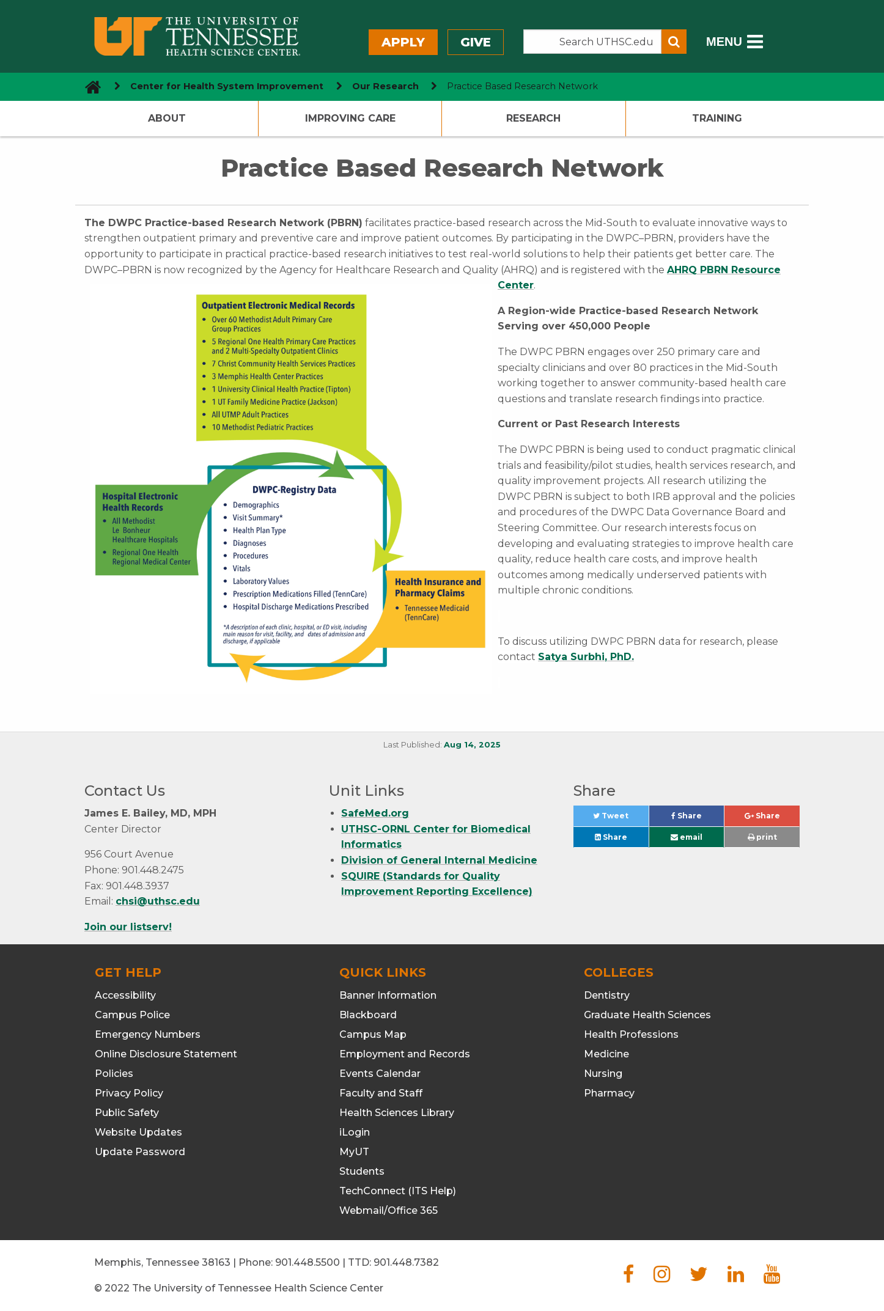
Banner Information (387, 995)
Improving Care (350, 118)
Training (717, 118)
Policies (114, 1073)
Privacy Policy (129, 1093)
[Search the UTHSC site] (592, 41)
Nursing (603, 1073)
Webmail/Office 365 (388, 1210)
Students (362, 1171)
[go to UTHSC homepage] (88, 86)
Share (697, 818)
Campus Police (132, 1015)
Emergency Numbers (148, 1034)
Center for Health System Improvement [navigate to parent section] (226, 86)
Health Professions (631, 1034)
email (686, 837)
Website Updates (138, 1132)
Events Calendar (380, 1073)
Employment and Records (404, 1054)
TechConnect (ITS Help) (397, 1191)
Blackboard (368, 1015)
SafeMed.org (375, 813)
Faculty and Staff (380, 1093)
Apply (403, 42)
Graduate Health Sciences (647, 1015)
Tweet (620, 818)
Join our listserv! (128, 927)
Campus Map (373, 1034)
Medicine (606, 1054)
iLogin (354, 1132)
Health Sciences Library (396, 1112)
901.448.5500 (307, 1262)
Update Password (140, 1152)
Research (533, 118)
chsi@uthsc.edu (158, 901)
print (762, 837)
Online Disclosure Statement (166, 1054)
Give (475, 42)
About (167, 118)
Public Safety (127, 1112)
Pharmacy (609, 1093)
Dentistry (607, 995)
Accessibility (125, 995)
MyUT (354, 1152)
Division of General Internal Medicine (439, 860)
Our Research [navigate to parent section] (385, 86)
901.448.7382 (406, 1262)
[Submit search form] (674, 41)
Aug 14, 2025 (472, 744)
